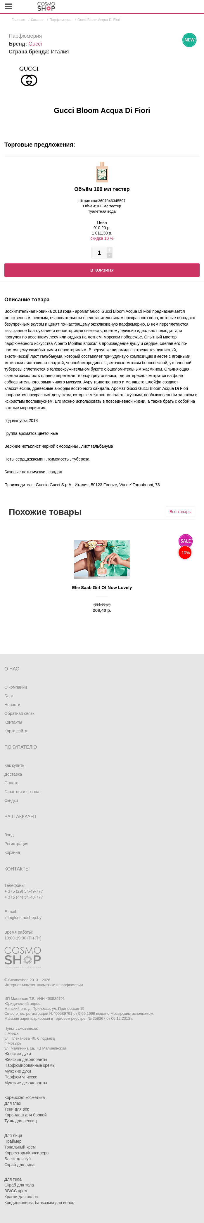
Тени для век (16, 1109)
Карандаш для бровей (25, 1115)
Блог (8, 696)
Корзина (12, 852)
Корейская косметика (24, 1097)
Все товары (180, 511)
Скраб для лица (19, 1164)
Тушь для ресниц (20, 1120)
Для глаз (12, 1103)
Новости (12, 704)
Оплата (11, 783)
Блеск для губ (17, 1158)
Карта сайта (15, 731)
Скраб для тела (19, 1185)
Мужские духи (17, 1071)
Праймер (13, 1141)
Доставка (13, 774)
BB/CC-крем (15, 1191)
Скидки (11, 800)
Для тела (13, 1179)
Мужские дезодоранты (25, 1082)
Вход (9, 835)
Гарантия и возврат (22, 791)
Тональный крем (20, 1147)
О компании (15, 687)
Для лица (13, 1135)
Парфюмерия (25, 36)
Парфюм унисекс (20, 1077)
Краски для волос (21, 1196)
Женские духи (17, 1053)
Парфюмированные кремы (29, 1065)
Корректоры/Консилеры (26, 1153)
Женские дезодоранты (25, 1059)
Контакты (13, 722)
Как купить (14, 765)
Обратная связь (19, 713)
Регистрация (16, 843)
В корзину (102, 270)
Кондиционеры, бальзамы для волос (39, 1202)
